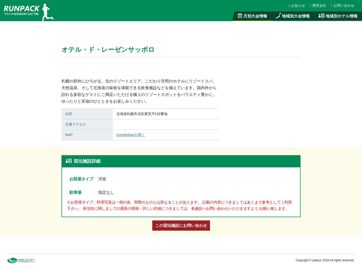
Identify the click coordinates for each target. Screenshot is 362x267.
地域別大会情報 (292, 16)
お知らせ (297, 5)
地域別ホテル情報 (337, 16)
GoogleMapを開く (130, 134)
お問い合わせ (343, 5)
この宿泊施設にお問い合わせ (181, 225)
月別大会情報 (252, 16)
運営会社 (318, 5)
